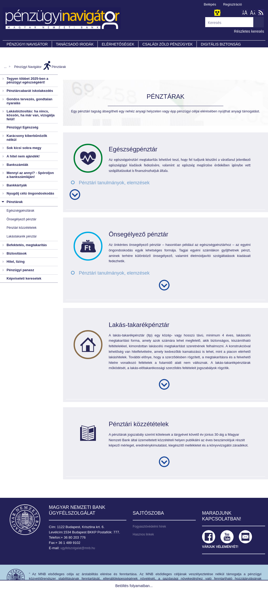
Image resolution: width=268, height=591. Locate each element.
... (5, 67)
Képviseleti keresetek (24, 278)
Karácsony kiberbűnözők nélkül (27, 138)
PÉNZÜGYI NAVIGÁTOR (27, 44)
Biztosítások (17, 253)
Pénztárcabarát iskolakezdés (30, 91)
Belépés (210, 4)
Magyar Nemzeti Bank (25, 519)
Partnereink (20, 51)
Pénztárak (59, 67)
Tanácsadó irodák (75, 44)
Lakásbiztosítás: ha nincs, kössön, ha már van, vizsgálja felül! (31, 115)
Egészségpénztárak (20, 210)
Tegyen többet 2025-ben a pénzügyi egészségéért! (27, 81)
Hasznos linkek (143, 534)
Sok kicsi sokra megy (24, 148)
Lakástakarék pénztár (22, 236)
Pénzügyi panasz (20, 270)
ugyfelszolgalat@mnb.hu (77, 548)
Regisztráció (232, 4)
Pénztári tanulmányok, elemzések (114, 182)
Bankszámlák (17, 165)
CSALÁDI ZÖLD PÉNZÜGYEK (167, 44)
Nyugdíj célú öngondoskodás (30, 193)
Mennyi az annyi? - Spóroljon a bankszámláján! (30, 175)
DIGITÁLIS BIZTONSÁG (221, 44)
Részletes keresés (249, 31)
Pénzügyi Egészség (22, 127)
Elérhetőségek (118, 44)
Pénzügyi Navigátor (28, 67)
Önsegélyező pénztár (21, 219)
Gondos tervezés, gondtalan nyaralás (29, 101)
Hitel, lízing (16, 262)
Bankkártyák (17, 185)
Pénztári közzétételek (22, 228)
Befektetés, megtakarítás (27, 245)
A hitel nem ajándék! (23, 156)
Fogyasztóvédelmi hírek (149, 526)
